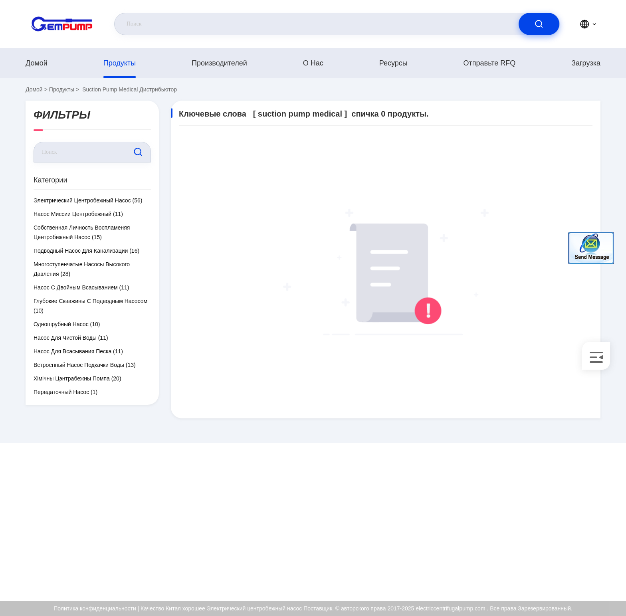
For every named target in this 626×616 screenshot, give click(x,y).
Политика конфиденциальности (559, 554)
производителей (219, 63)
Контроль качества (542, 537)
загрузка (585, 63)
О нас (313, 63)
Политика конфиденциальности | (96, 608)
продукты (119, 63)
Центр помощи (537, 571)
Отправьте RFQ (490, 63)
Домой (37, 63)
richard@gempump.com (88, 520)
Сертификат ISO (539, 520)
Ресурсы (393, 63)
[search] (539, 24)
